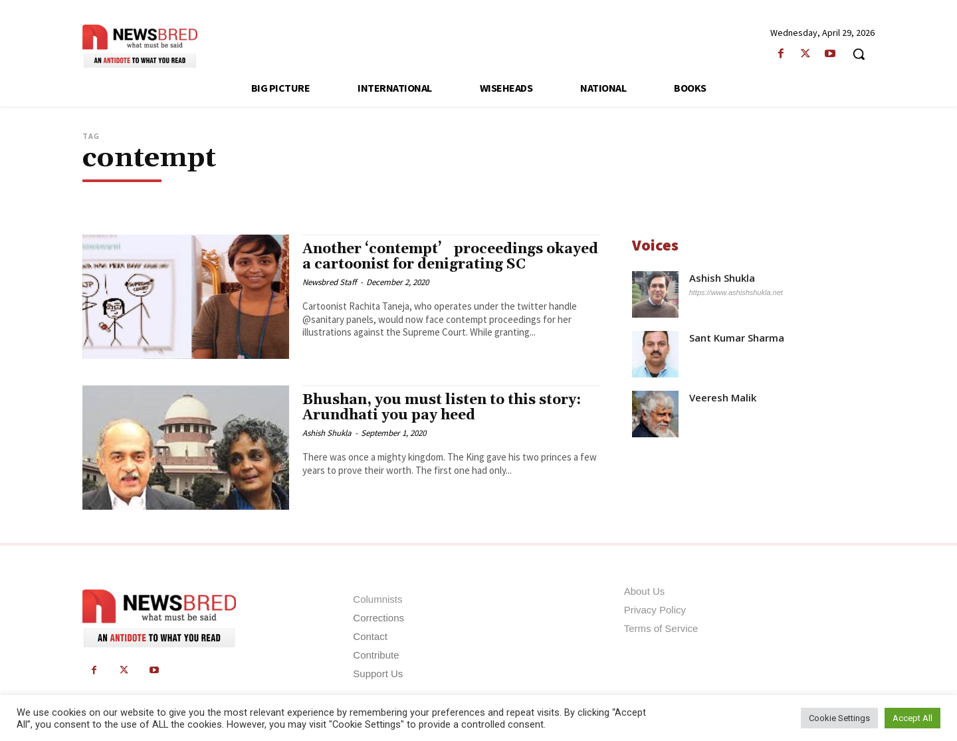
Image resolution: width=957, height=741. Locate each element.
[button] (859, 54)
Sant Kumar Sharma (736, 338)
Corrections (378, 617)
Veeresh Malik (722, 397)
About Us (644, 591)
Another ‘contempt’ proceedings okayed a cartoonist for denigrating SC (450, 257)
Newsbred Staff (329, 282)
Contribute (376, 655)
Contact (370, 636)
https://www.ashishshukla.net (736, 292)
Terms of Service (661, 628)
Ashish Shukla (327, 433)
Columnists (377, 599)
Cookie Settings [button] (839, 718)
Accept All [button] (912, 718)
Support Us (378, 673)
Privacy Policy (655, 609)
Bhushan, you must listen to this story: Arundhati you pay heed (441, 407)
